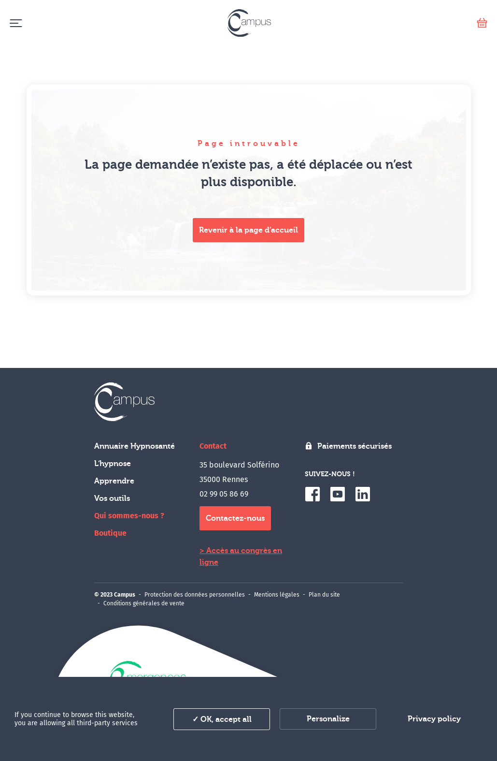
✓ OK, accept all (222, 719)
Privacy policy (434, 719)
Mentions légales (276, 594)
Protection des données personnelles (194, 594)
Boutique (110, 533)
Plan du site (324, 594)
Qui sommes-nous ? (129, 515)
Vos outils (112, 498)
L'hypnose (112, 463)
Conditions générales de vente (144, 603)
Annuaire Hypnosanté (134, 446)
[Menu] (16, 23)
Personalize (328, 719)
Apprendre (114, 481)
